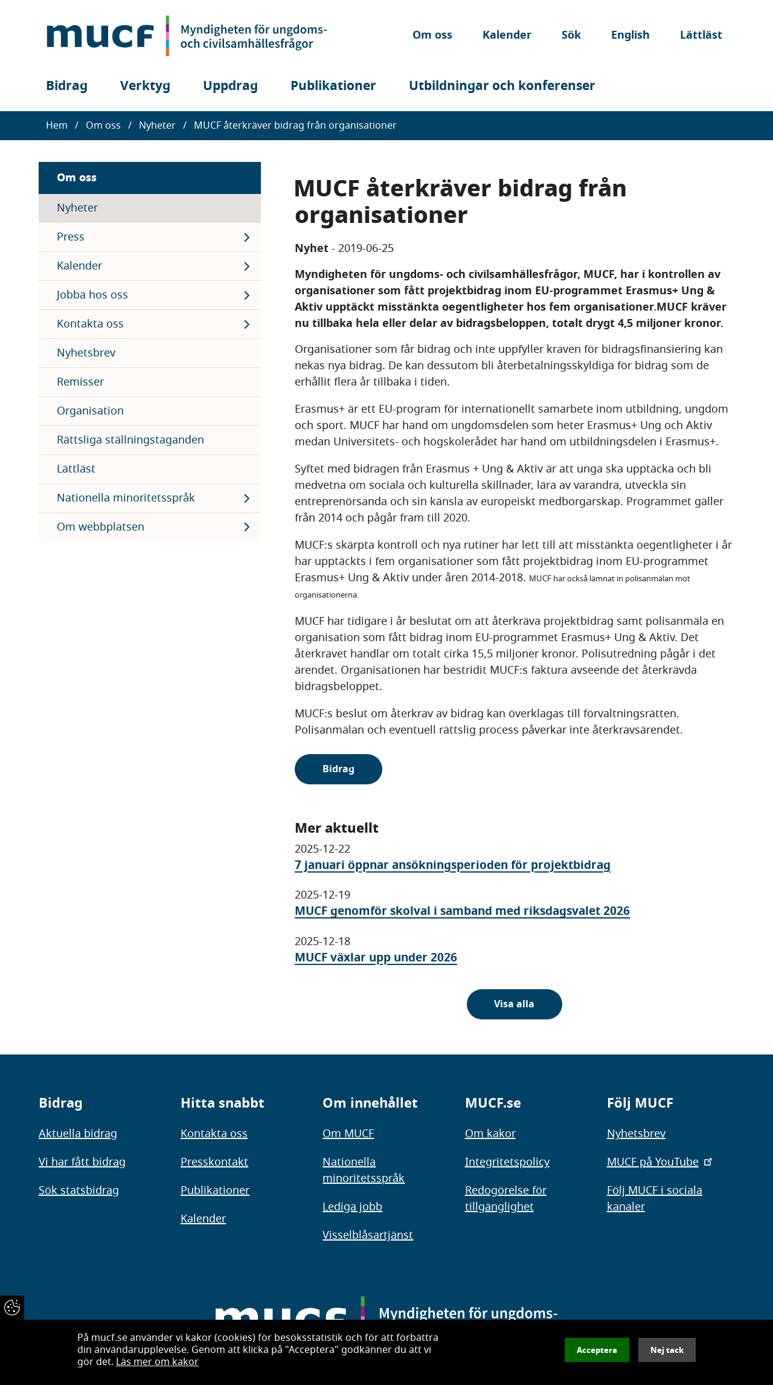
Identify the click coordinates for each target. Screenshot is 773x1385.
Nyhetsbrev (86, 353)
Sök (571, 36)
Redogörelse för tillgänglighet (506, 1199)
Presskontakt (214, 1162)
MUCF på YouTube (660, 1162)
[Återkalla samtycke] (12, 1308)
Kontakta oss (90, 324)
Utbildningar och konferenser (502, 86)
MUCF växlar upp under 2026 (376, 957)
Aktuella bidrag (78, 1133)
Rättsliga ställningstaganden (130, 440)
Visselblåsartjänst (367, 1235)
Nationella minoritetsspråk (126, 498)
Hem (57, 125)
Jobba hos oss (92, 295)
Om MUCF (348, 1133)
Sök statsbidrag (79, 1190)
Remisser (80, 382)
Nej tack (667, 1350)
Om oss (432, 36)
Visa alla (514, 1004)
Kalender (507, 36)
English (630, 36)
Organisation (90, 411)
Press (71, 237)
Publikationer (333, 86)
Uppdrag (230, 86)
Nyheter (157, 125)
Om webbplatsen (100, 527)
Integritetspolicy (507, 1162)
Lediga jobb (352, 1207)
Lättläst (701, 36)
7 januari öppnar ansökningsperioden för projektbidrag (453, 865)
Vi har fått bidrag (82, 1162)
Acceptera (597, 1350)
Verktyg (145, 86)
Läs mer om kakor (157, 1362)
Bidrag (67, 86)
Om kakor (490, 1133)
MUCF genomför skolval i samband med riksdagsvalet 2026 (462, 911)
